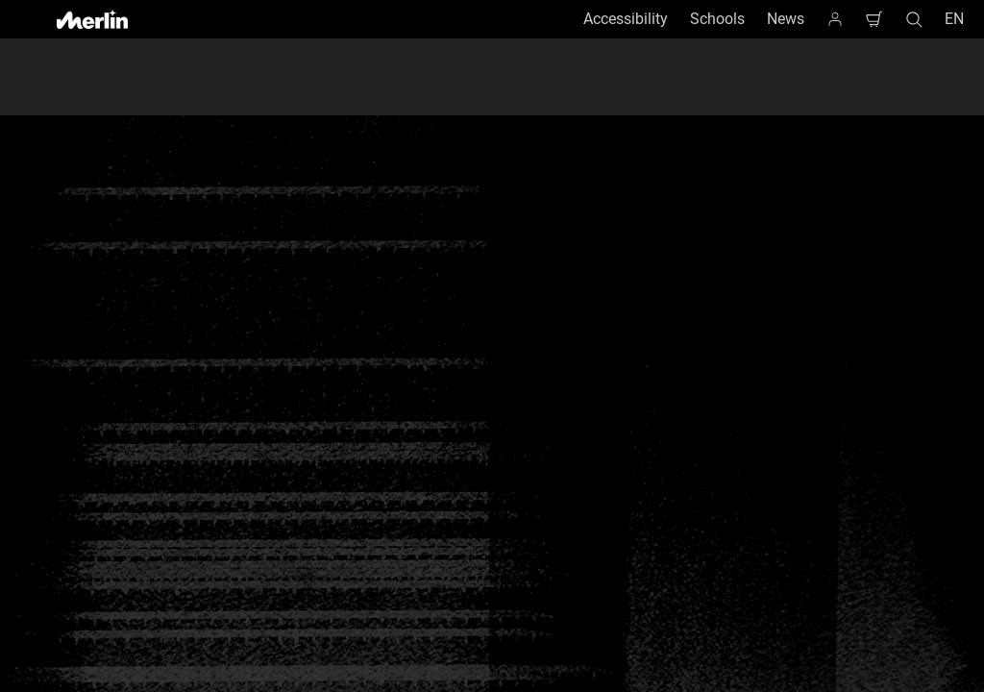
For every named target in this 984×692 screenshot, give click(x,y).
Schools (717, 19)
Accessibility (625, 19)
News (785, 19)
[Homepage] (835, 19)
